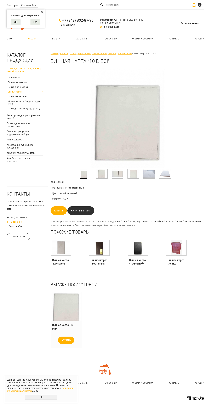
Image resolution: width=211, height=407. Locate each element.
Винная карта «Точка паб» (137, 261)
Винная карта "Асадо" (176, 261)
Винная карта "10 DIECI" (62, 326)
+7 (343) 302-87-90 (77, 20)
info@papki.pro (111, 26)
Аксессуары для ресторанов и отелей (23, 117)
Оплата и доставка (142, 38)
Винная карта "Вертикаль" (99, 261)
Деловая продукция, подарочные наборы (18, 133)
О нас (10, 38)
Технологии (110, 38)
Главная (54, 53)
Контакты (174, 38)
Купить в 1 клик (81, 210)
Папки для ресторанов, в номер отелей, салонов (24, 70)
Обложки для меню (17, 82)
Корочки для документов (21, 152)
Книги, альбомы (15, 139)
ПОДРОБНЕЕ (18, 236)
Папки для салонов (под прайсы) (24, 108)
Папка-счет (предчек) (18, 86)
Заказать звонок (190, 23)
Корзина (199, 38)
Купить (58, 210)
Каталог (32, 38)
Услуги (56, 38)
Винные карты (15, 91)
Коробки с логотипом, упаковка (19, 160)
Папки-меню (14, 77)
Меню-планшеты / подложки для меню (24, 102)
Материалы (81, 38)
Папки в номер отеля (18, 96)
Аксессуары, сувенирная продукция (20, 146)
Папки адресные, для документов (18, 125)
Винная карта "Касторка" (60, 261)
